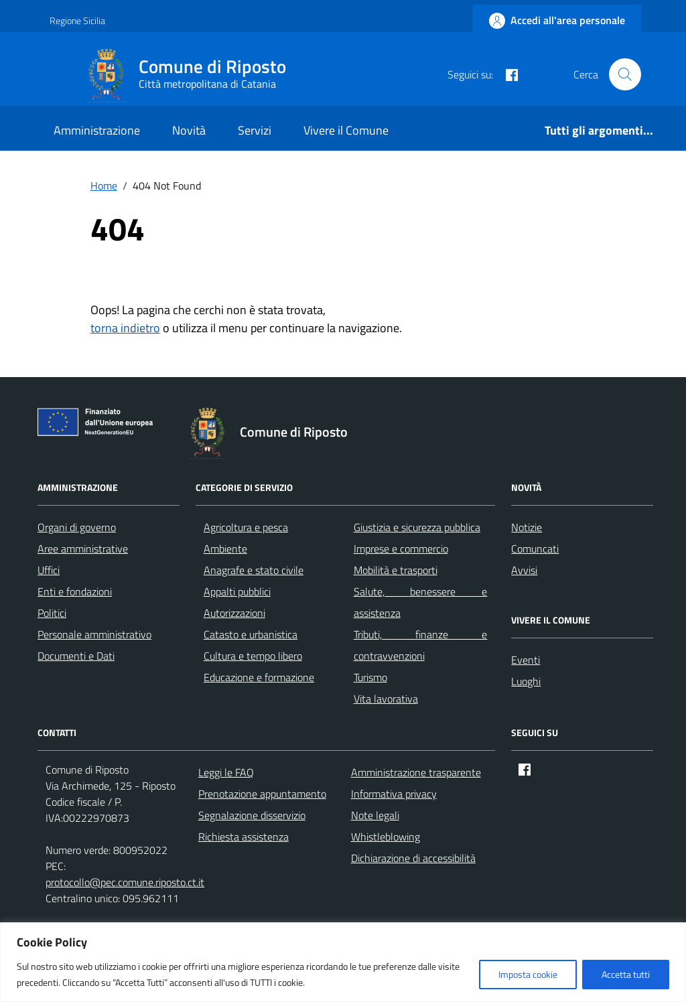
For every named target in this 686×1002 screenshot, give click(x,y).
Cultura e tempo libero (253, 656)
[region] (343, 962)
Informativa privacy (394, 794)
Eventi (525, 660)
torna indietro (125, 328)
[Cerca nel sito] (625, 74)
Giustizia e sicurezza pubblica (417, 527)
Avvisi (524, 570)
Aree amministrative (83, 549)
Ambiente (225, 549)
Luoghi (526, 681)
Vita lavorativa (386, 699)
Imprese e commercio (401, 549)
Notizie (526, 527)
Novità (189, 130)
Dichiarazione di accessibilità (413, 858)
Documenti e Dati (76, 656)
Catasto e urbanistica (250, 634)
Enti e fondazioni (75, 591)
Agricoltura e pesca (246, 527)
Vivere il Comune (346, 130)
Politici (52, 613)
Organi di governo (77, 527)
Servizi (254, 130)
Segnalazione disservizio (251, 815)
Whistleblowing (385, 837)
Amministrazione (97, 130)
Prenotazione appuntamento (262, 794)
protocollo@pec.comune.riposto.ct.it (125, 882)
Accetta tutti (626, 974)
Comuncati (535, 549)
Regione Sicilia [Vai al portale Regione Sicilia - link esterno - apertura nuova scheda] (77, 20)
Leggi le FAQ (226, 772)
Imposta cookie (527, 974)
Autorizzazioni (234, 613)
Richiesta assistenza (243, 837)
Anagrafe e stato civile (253, 570)
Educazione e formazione (259, 677)
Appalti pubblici (237, 591)
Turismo (370, 677)
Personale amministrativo (94, 634)
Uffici (49, 570)
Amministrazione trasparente (416, 772)
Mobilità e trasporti (395, 570)
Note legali (375, 815)
